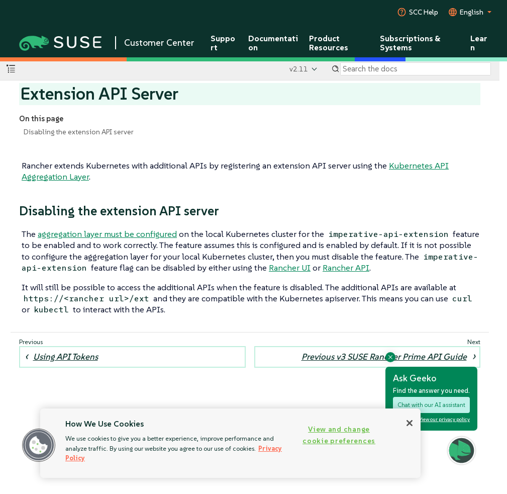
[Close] (409, 423)
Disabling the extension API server (79, 131)
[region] (230, 443)
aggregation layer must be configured (107, 233)
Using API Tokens (65, 356)
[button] (39, 445)
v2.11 (298, 68)
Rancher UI (290, 267)
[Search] (415, 68)
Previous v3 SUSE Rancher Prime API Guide (384, 356)
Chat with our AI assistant (431, 404)
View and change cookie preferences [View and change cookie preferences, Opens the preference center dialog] (338, 435)
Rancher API (346, 267)
